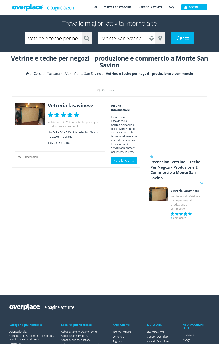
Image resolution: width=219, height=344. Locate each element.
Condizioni (188, 335)
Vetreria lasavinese (72, 105)
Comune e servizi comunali (25, 336)
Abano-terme (89, 331)
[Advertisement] (176, 126)
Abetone (86, 340)
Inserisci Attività (122, 332)
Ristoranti (47, 336)
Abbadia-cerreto (70, 331)
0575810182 (62, 143)
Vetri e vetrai (56, 122)
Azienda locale (17, 331)
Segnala (117, 341)
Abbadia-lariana (70, 340)
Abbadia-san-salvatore (74, 336)
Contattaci (119, 336)
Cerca (182, 38)
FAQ (171, 7)
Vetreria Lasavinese (185, 191)
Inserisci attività (150, 7)
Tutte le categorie (117, 7)
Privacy (186, 340)
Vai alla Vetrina (124, 160)
